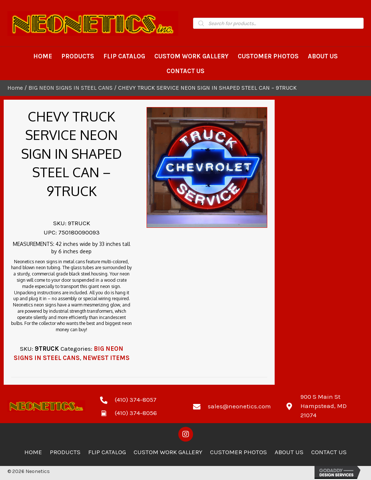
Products (65, 452)
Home (15, 88)
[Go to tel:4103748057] (139, 399)
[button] (185, 434)
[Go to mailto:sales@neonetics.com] (232, 406)
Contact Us (329, 452)
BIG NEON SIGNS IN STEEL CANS (70, 88)
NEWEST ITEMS (106, 357)
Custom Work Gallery (168, 452)
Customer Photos (238, 452)
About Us (289, 452)
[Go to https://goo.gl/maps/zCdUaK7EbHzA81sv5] (325, 405)
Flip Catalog (107, 452)
